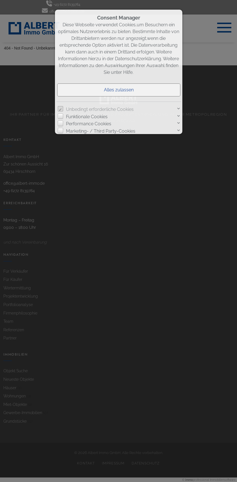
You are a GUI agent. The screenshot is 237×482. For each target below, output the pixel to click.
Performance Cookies (88, 123)
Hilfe (128, 72)
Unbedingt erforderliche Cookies (100, 109)
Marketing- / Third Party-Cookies (100, 131)
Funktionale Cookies (87, 116)
